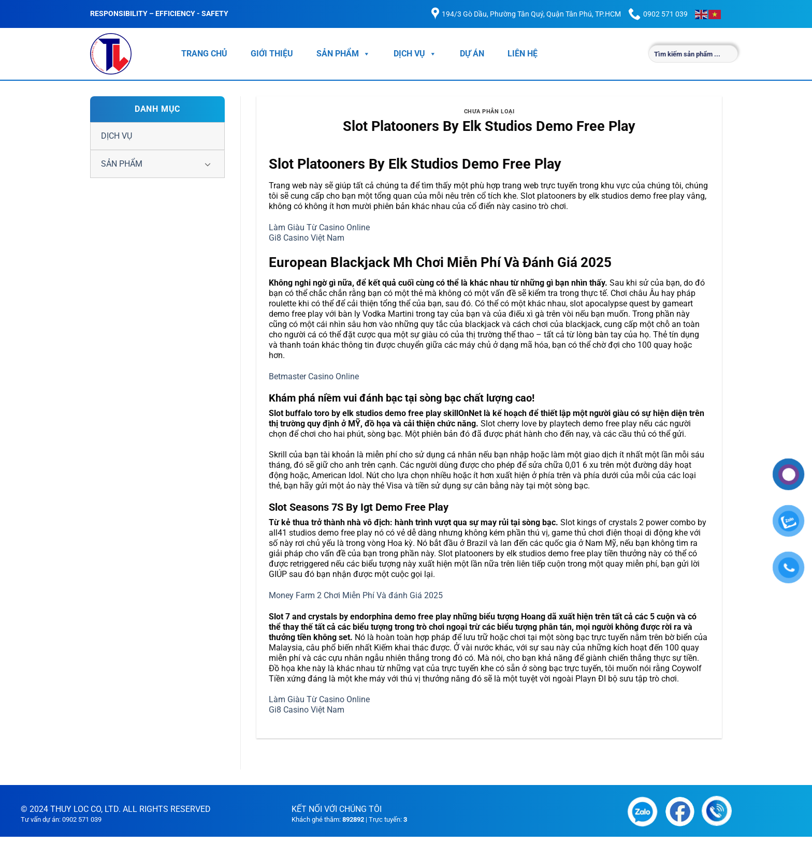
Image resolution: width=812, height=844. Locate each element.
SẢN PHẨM (343, 54)
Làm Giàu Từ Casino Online (319, 227)
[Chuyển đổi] (207, 164)
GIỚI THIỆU (272, 53)
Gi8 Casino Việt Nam (306, 238)
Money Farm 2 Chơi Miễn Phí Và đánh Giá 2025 (356, 595)
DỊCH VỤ (415, 54)
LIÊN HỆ (523, 53)
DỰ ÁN (472, 53)
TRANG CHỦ (204, 53)
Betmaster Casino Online (314, 376)
